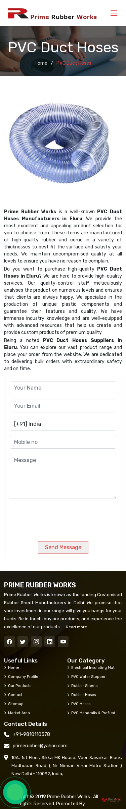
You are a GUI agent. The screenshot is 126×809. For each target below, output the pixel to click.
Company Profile (21, 677)
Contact (13, 695)
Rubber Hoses (81, 695)
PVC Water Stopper (86, 677)
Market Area (17, 713)
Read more (76, 627)
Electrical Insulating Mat (91, 668)
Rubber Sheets (82, 686)
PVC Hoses (78, 704)
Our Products (17, 686)
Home (41, 63)
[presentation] (55, 517)
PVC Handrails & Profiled (91, 713)
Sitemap (14, 704)
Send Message (63, 547)
